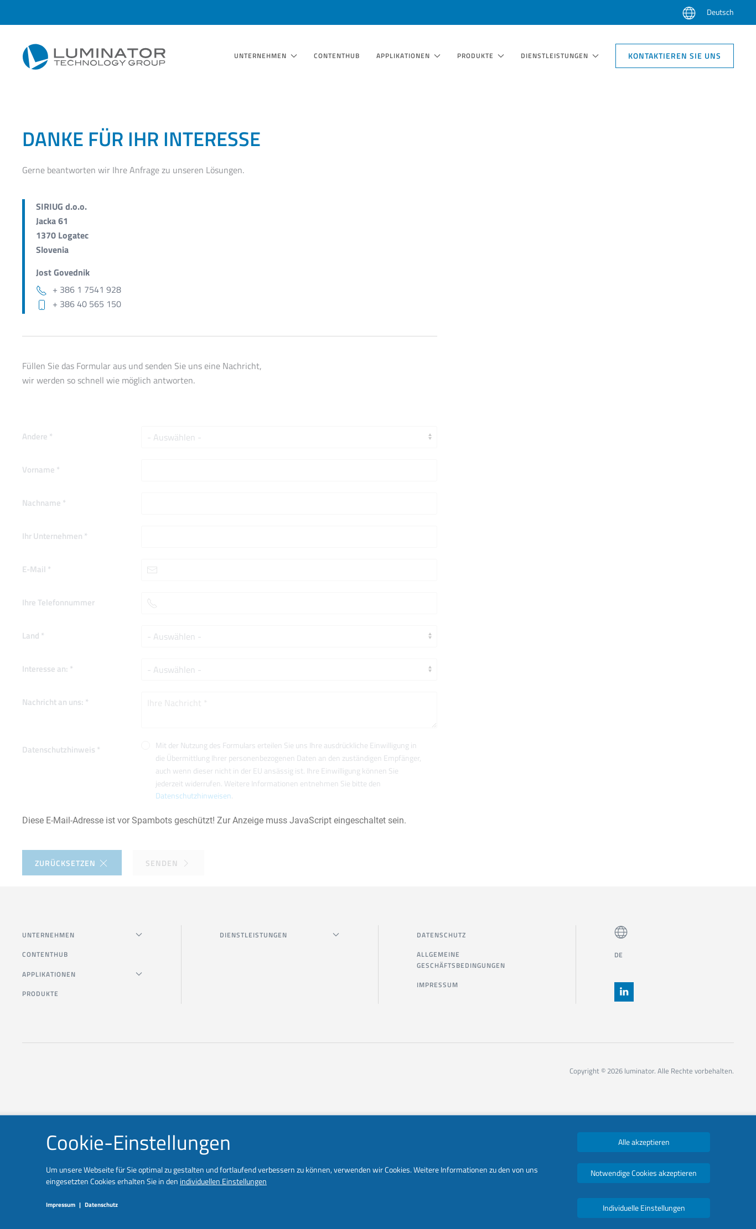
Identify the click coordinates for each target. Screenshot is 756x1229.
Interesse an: (47, 668)
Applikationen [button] (408, 55)
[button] (689, 12)
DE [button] (618, 955)
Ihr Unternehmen (54, 536)
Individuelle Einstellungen (644, 1208)
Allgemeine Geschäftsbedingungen (461, 960)
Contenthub (337, 55)
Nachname (44, 502)
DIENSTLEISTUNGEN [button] (560, 55)
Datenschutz (441, 935)
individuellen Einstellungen (223, 1181)
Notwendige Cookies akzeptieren (644, 1173)
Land (33, 635)
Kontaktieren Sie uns (674, 55)
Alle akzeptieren (644, 1142)
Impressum (437, 984)
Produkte (40, 993)
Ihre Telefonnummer (58, 602)
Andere (37, 436)
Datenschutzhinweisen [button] (193, 795)
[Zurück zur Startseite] (94, 56)
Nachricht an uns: (55, 702)
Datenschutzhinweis (61, 749)
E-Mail (36, 569)
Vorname (41, 469)
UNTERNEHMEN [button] (265, 55)
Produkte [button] (480, 55)
